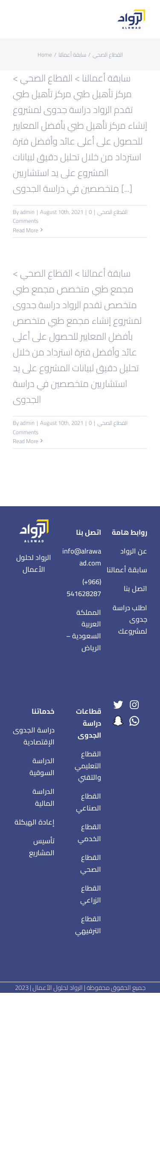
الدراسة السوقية (42, 766)
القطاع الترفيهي (88, 924)
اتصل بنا (135, 588)
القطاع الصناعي (88, 802)
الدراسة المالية (43, 797)
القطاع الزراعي (90, 894)
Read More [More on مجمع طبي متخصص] (25, 441)
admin (27, 212)
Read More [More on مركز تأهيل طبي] (25, 230)
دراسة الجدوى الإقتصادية (34, 736)
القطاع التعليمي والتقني (88, 765)
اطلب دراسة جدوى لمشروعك (130, 619)
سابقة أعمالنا (127, 569)
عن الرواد (133, 551)
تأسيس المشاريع (42, 846)
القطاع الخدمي (89, 832)
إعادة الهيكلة (35, 822)
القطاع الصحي (112, 212)
